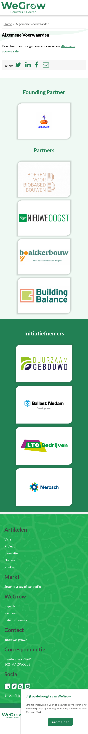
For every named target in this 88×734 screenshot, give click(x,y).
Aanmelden (60, 722)
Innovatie (11, 553)
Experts (9, 606)
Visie (7, 539)
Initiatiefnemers (15, 620)
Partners (10, 613)
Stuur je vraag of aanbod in (22, 586)
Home (8, 24)
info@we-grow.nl (16, 640)
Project (9, 546)
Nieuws (9, 560)
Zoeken (9, 567)
